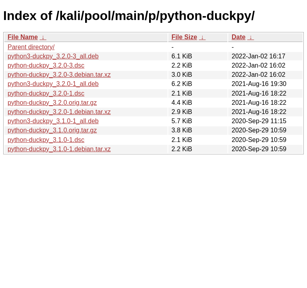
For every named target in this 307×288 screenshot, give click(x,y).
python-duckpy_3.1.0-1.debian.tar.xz (59, 149)
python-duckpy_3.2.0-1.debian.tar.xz (59, 111)
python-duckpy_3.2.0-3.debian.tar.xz (59, 74)
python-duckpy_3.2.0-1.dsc (46, 93)
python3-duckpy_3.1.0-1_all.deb (53, 121)
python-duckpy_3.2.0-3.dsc (46, 65)
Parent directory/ (31, 47)
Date (238, 37)
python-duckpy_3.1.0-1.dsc (46, 139)
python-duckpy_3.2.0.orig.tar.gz (52, 102)
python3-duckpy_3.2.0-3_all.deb (53, 56)
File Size (184, 37)
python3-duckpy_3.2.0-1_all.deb (53, 83)
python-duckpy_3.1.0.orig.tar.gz (52, 130)
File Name (23, 37)
